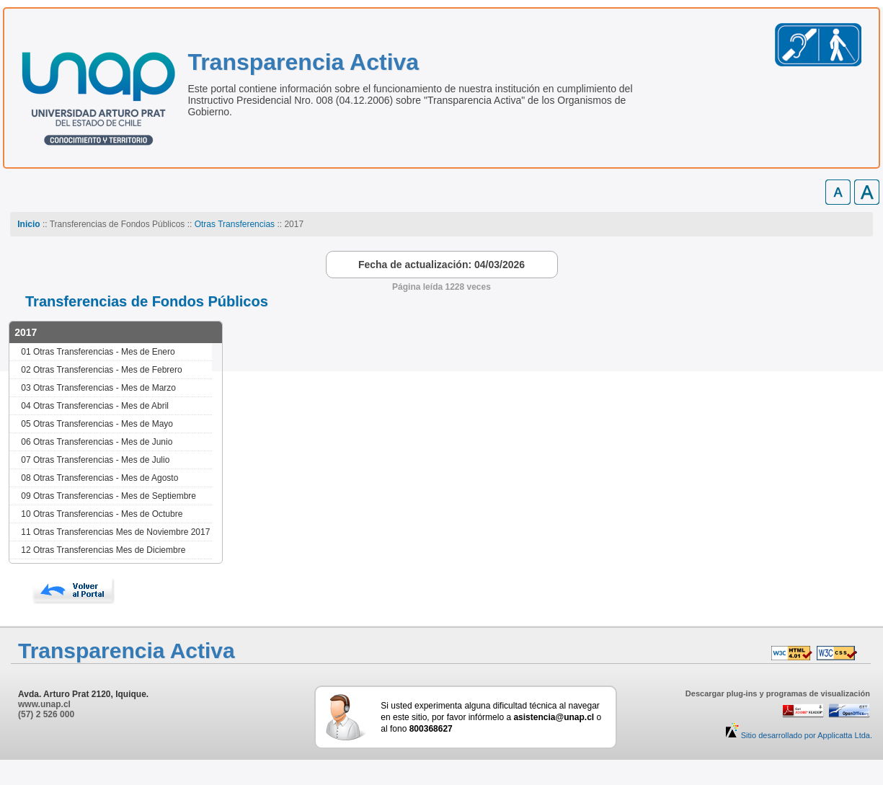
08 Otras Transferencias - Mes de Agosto (99, 478)
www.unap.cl (44, 704)
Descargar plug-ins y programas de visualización (777, 693)
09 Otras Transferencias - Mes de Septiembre (108, 496)
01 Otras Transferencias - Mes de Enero (97, 352)
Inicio (28, 224)
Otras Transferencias (235, 224)
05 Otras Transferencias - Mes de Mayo (97, 424)
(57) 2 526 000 (46, 714)
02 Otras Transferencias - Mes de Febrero (101, 370)
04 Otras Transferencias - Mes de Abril (95, 406)
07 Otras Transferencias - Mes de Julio (95, 460)
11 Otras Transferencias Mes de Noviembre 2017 (115, 532)
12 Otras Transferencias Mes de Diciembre (103, 550)
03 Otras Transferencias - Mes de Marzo (98, 388)
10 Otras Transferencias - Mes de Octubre (101, 514)
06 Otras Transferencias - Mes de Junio (96, 442)
